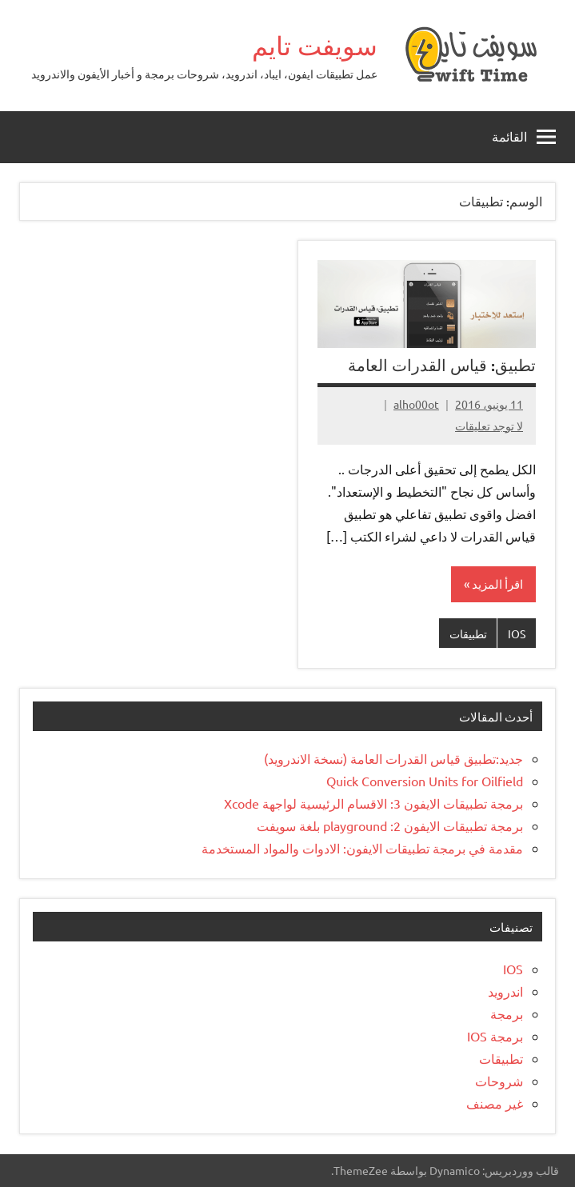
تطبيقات (468, 633)
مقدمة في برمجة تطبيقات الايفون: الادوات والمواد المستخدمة (362, 848)
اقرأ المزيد (497, 583)
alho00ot (416, 404)
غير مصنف (494, 1103)
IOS (516, 633)
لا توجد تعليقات (489, 425)
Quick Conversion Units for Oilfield (424, 781)
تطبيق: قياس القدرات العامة (442, 365)
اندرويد (505, 991)
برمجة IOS (495, 1036)
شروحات (499, 1081)
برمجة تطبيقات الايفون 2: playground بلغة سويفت (390, 825)
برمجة (506, 1013)
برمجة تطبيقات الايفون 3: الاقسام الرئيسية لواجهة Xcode (373, 803)
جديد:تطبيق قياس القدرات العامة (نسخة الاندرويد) (393, 758)
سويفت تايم (314, 45)
